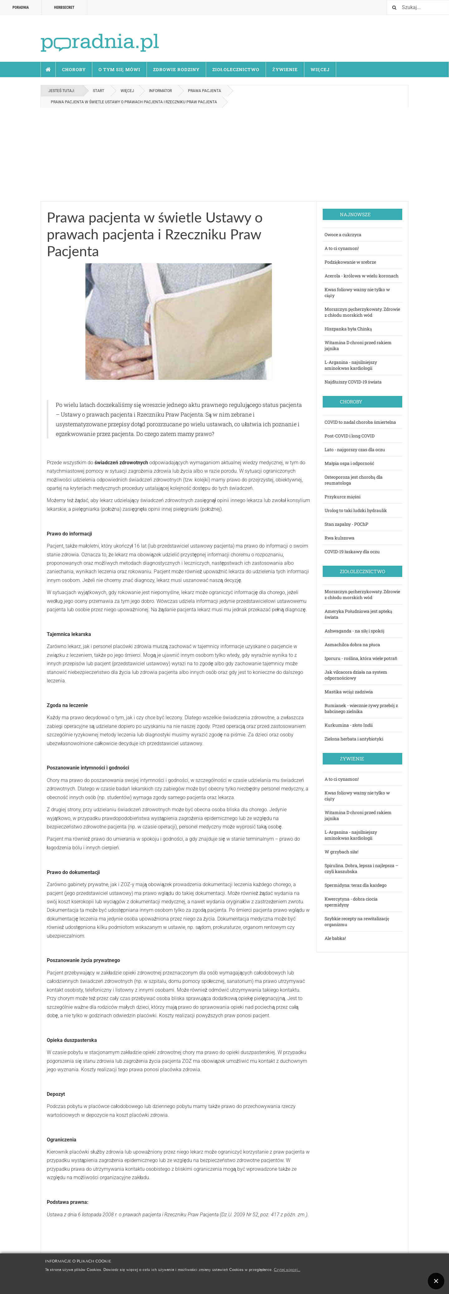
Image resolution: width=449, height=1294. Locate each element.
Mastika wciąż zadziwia (349, 692)
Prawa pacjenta (204, 91)
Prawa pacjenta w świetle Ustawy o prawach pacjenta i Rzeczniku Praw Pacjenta (155, 234)
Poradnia (20, 7)
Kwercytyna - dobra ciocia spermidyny (351, 902)
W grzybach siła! (341, 852)
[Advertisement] (224, 154)
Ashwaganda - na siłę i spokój (355, 631)
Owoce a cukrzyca (343, 234)
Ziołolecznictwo (235, 69)
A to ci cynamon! (342, 248)
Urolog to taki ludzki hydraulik (356, 510)
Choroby (74, 69)
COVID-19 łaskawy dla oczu (352, 551)
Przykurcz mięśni (342, 497)
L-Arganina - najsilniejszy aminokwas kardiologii (351, 365)
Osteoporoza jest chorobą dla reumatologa (354, 480)
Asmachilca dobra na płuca (352, 644)
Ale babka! (335, 938)
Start (48, 69)
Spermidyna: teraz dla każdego (356, 885)
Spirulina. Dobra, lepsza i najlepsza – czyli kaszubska (361, 868)
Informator (160, 91)
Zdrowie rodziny (176, 69)
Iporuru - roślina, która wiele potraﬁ (361, 658)
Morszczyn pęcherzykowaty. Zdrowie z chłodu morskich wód (362, 312)
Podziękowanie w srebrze (350, 262)
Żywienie (284, 69)
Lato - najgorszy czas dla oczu (355, 449)
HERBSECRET (64, 7)
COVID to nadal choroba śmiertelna (360, 422)
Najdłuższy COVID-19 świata (353, 382)
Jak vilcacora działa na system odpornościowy (356, 675)
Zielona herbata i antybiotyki (354, 739)
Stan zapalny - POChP (346, 524)
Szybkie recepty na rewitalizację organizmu (357, 921)
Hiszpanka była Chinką (348, 329)
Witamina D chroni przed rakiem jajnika (358, 345)
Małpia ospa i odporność (349, 463)
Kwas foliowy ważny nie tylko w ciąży (357, 292)
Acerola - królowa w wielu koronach (361, 276)
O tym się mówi (119, 69)
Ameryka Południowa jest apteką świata (358, 614)
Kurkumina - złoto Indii (349, 725)
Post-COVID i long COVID (349, 436)
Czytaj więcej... (287, 1269)
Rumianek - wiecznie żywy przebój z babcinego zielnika (361, 708)
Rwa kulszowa (340, 538)
